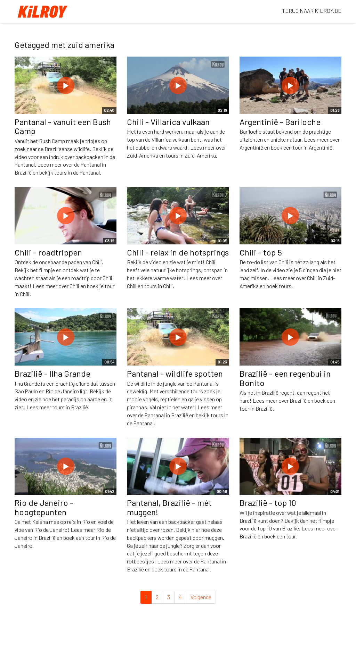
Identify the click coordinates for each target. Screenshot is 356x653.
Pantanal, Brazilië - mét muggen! (169, 507)
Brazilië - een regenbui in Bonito (285, 377)
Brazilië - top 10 (268, 502)
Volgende (201, 597)
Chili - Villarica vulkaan (168, 122)
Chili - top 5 (261, 252)
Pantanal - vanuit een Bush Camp (63, 126)
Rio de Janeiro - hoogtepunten (44, 507)
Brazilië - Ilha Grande (52, 373)
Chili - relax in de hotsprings (178, 252)
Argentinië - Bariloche (280, 122)
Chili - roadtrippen (48, 252)
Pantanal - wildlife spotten (175, 373)
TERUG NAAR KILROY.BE (311, 10)
